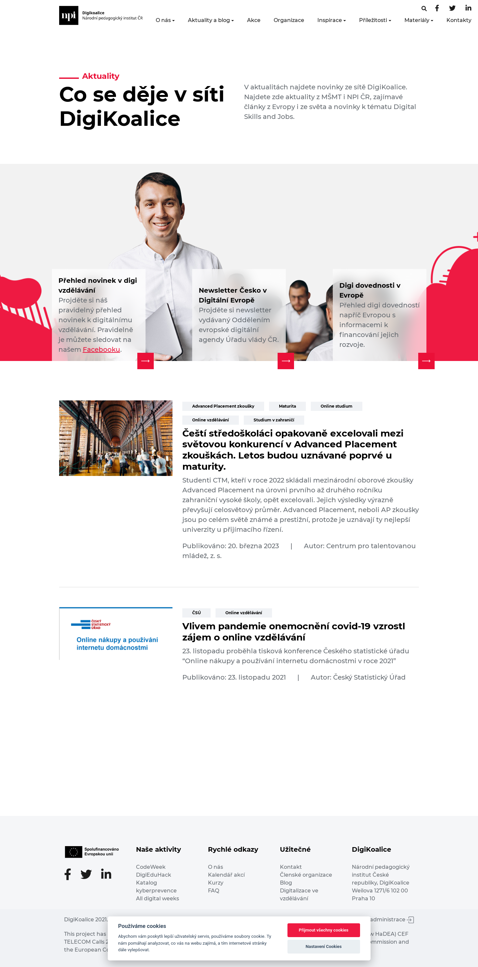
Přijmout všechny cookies (324, 930)
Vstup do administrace (379, 919)
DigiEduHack (153, 875)
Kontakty (458, 20)
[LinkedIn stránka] (468, 9)
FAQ (213, 891)
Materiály (416, 20)
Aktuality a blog (209, 20)
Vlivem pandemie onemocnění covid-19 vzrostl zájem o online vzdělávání (293, 631)
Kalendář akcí (226, 875)
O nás (163, 20)
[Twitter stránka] (452, 9)
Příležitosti (373, 20)
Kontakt (291, 867)
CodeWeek (151, 867)
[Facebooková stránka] (424, 9)
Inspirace (329, 20)
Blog (286, 883)
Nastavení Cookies (324, 946)
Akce (254, 20)
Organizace (289, 20)
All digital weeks (157, 898)
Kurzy (215, 883)
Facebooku (101, 349)
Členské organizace (306, 875)
